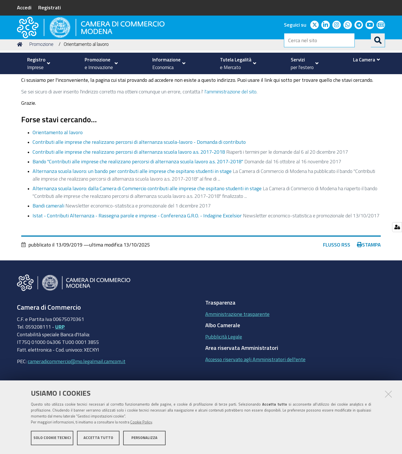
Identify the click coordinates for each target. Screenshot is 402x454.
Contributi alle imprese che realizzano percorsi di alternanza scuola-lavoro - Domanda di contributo (139, 178)
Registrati (49, 7)
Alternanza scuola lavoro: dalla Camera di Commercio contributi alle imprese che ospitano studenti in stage (147, 224)
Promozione (41, 80)
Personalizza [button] (144, 439)
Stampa (369, 280)
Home (20, 80)
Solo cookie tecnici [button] (52, 439)
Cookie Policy (141, 423)
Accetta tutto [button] (98, 439)
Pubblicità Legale (223, 372)
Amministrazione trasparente (237, 349)
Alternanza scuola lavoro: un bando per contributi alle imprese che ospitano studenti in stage (132, 207)
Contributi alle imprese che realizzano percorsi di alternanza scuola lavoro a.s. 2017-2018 (129, 187)
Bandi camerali (49, 241)
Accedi (24, 7)
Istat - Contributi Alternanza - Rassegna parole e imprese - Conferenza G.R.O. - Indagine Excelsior (137, 251)
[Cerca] (378, 40)
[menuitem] (36, 63)
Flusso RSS (336, 280)
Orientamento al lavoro (58, 168)
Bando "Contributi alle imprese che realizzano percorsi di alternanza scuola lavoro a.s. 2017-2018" (138, 197)
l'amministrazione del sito (230, 127)
